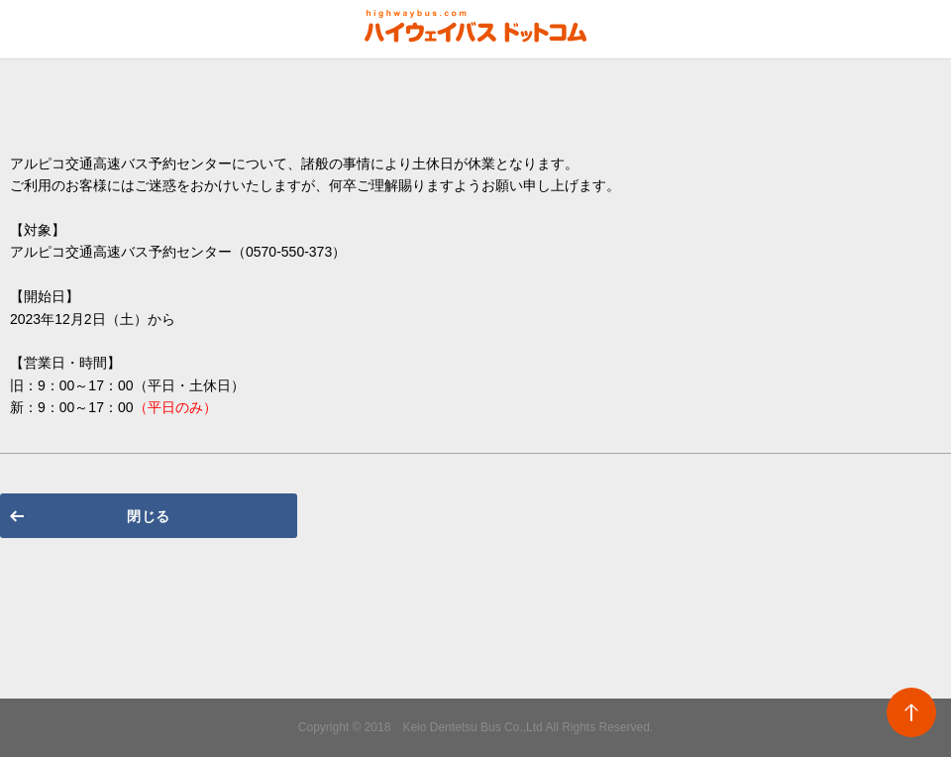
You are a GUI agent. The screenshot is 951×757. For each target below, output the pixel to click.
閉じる (148, 516)
